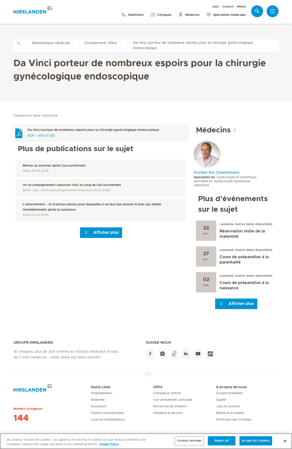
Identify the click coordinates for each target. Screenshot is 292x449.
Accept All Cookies (255, 442)
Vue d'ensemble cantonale (172, 399)
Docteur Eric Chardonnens (216, 172)
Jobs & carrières (228, 406)
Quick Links (100, 387)
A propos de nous (231, 387)
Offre (157, 387)
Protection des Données (233, 419)
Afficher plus (101, 232)
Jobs (215, 6)
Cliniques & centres (167, 393)
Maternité (97, 399)
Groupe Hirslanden (229, 393)
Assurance (98, 406)
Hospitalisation (101, 393)
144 (21, 418)
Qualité (221, 399)
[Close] (285, 442)
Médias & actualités (230, 413)
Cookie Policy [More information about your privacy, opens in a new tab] (109, 446)
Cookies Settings (189, 442)
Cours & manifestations (108, 419)
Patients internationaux (107, 413)
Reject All (222, 442)
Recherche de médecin (170, 406)
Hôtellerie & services (168, 413)
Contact (227, 6)
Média (241, 6)
